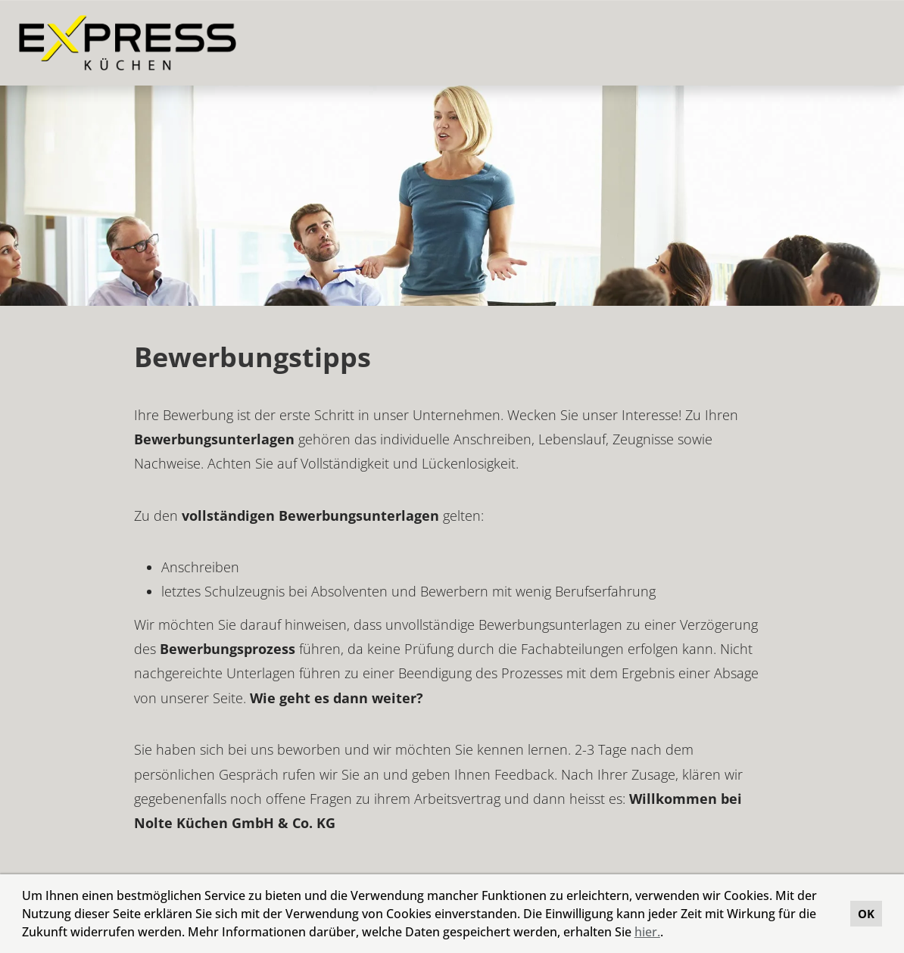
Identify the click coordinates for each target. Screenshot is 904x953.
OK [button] (866, 913)
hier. (647, 931)
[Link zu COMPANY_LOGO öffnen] (127, 43)
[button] (668, 934)
